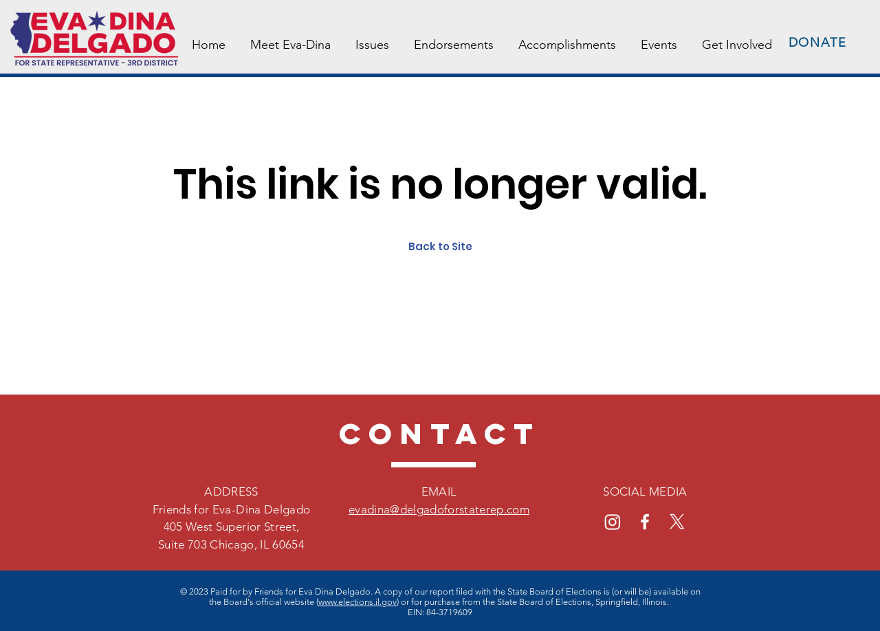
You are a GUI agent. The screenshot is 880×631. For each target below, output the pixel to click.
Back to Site (440, 246)
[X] (677, 521)
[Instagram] (612, 521)
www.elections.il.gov (357, 602)
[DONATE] (819, 42)
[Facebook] (645, 521)
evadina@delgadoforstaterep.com (439, 509)
